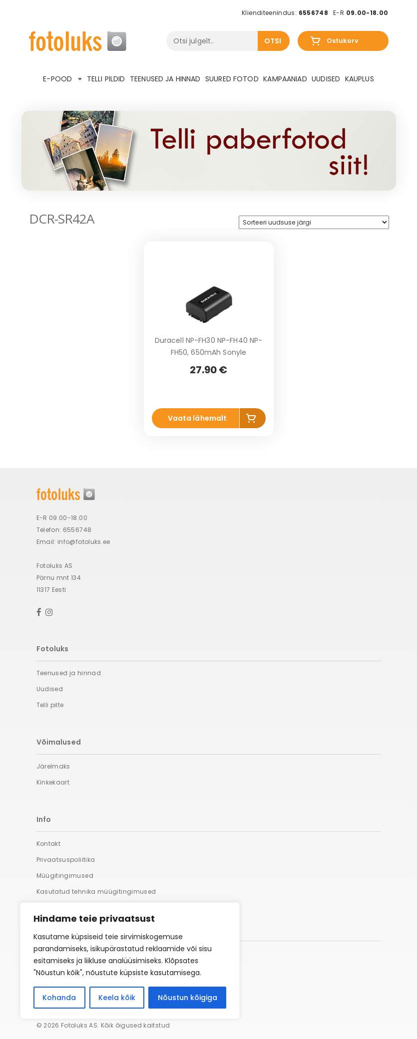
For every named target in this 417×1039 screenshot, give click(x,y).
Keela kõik (116, 998)
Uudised (326, 79)
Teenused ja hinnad (165, 79)
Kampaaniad (285, 79)
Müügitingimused (64, 875)
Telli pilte (50, 705)
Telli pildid (106, 79)
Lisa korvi (253, 420)
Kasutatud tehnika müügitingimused (96, 891)
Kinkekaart (53, 782)
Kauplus (359, 79)
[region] (130, 960)
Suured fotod (232, 79)
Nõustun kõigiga (187, 998)
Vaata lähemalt (197, 418)
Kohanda (59, 998)
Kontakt (48, 843)
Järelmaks (53, 766)
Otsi (273, 41)
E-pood (62, 79)
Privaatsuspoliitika (65, 859)
